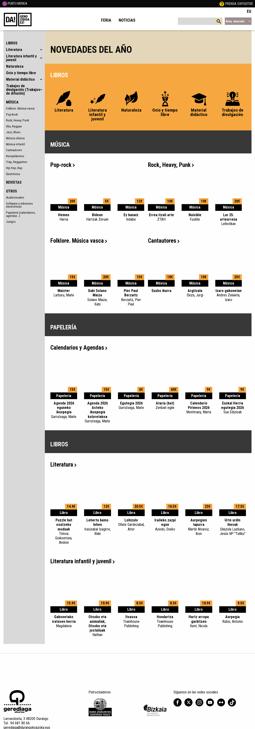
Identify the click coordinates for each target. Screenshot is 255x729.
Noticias (127, 20)
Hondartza (165, 621)
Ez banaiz (131, 217)
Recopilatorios (15, 156)
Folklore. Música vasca (20, 108)
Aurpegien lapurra (198, 527)
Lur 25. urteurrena (228, 219)
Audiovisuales (15, 197)
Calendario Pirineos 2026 (198, 407)
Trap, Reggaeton (16, 162)
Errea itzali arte (161, 217)
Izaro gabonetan (228, 295)
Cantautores (14, 150)
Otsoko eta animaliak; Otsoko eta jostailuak (97, 626)
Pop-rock (62, 165)
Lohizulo (131, 524)
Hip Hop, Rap (14, 168)
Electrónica (13, 174)
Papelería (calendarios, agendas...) (21, 214)
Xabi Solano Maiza (97, 297)
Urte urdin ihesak (232, 527)
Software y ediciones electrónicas (19, 205)
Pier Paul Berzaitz (131, 297)
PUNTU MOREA (14, 3)
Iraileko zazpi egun (165, 524)
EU (249, 11)
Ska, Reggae (14, 126)
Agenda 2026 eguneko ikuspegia (63, 410)
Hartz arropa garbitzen (198, 621)
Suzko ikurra (161, 290)
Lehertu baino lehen (97, 527)
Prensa (230, 4)
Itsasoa (131, 621)
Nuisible (195, 217)
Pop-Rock (12, 114)
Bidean (97, 217)
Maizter (63, 292)
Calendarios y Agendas (78, 347)
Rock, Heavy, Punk (17, 120)
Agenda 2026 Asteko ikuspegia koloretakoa (97, 412)
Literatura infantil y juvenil (82, 561)
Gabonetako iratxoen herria (63, 621)
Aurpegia (232, 619)
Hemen (63, 217)
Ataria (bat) (165, 405)
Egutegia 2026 (131, 405)
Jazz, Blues (13, 132)
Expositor (245, 4)
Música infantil (15, 144)
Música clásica (15, 138)
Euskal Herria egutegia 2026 (232, 407)
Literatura (63, 464)
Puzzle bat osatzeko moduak (63, 531)
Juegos (11, 221)
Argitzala (195, 292)
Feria (106, 20)
